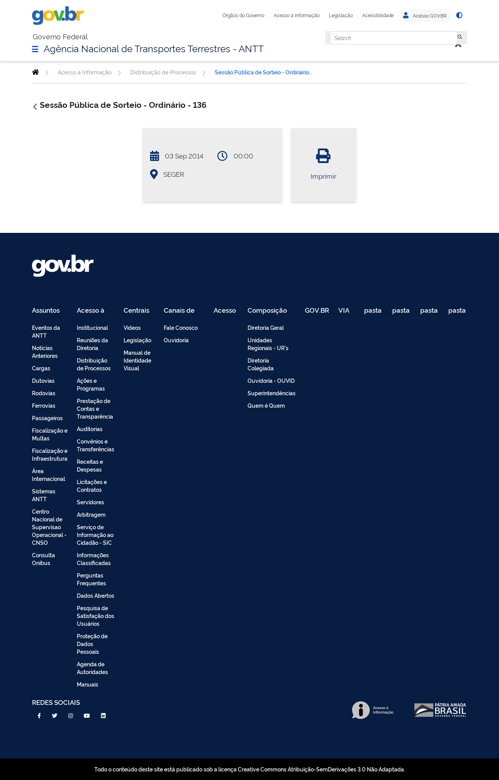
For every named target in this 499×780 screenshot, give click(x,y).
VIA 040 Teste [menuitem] (346, 310)
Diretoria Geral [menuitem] (266, 327)
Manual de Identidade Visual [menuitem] (137, 360)
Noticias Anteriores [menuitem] (45, 351)
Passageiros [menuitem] (47, 417)
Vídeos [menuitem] (132, 327)
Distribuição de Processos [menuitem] (94, 364)
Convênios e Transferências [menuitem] (95, 445)
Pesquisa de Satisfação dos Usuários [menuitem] (95, 615)
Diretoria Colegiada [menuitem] (261, 364)
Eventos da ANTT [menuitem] (46, 331)
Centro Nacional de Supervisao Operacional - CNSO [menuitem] (49, 526)
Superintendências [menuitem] (272, 392)
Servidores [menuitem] (90, 501)
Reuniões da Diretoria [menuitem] (92, 343)
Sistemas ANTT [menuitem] (43, 494)
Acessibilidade (378, 15)
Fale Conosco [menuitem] (181, 327)
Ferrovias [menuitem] (43, 405)
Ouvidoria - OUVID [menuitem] (271, 380)
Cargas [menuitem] (41, 368)
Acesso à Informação (297, 15)
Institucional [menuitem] (92, 327)
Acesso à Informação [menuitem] (95, 310)
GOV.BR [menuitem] (317, 310)
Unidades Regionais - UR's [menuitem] (268, 343)
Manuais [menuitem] (87, 684)
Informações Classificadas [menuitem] (94, 558)
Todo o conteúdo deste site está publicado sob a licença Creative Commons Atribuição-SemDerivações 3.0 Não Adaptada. (249, 769)
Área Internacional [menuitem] (48, 474)
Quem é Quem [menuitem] (266, 405)
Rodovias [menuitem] (43, 392)
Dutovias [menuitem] (43, 380)
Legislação (341, 15)
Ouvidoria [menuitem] (176, 339)
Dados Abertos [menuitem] (95, 595)
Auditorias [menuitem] (90, 428)
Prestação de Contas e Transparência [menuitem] (95, 408)
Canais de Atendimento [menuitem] (184, 310)
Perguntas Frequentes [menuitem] (91, 578)
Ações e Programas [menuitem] (91, 384)
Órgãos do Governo (243, 15)
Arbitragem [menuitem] (91, 514)
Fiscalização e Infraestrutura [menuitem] (49, 454)
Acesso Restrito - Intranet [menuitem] (226, 310)
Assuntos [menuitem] (46, 310)
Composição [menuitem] (267, 310)
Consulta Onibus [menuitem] (43, 558)
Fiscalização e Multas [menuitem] (49, 434)
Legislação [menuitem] (137, 339)
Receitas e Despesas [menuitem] (90, 465)
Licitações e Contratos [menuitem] (92, 485)
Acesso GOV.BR (425, 15)
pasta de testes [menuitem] (373, 310)
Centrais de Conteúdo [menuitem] (139, 310)
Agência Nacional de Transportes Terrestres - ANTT (154, 48)
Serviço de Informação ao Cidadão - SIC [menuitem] (95, 534)
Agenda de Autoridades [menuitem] (92, 667)
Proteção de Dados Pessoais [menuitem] (92, 643)
